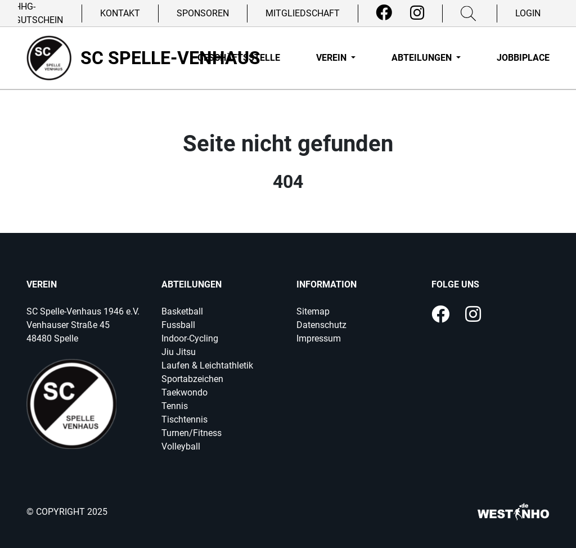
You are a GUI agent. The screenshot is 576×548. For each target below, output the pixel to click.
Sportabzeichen (192, 379)
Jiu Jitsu (178, 352)
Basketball (182, 311)
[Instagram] (417, 13)
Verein (332, 57)
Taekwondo (184, 392)
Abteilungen (423, 57)
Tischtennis (184, 419)
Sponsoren (203, 13)
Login (528, 13)
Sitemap (313, 311)
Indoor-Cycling (189, 338)
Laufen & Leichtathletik (207, 365)
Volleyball (180, 446)
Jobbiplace (523, 57)
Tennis (174, 406)
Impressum (318, 338)
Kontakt (120, 13)
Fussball (178, 325)
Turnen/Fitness (191, 433)
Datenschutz (321, 325)
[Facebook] (384, 13)
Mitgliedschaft (303, 13)
